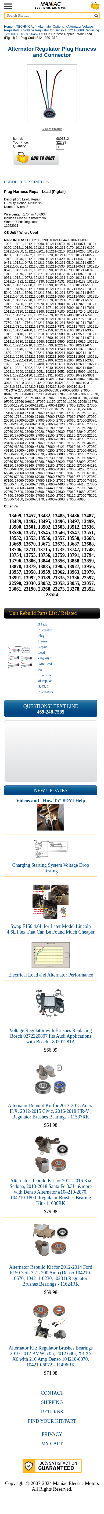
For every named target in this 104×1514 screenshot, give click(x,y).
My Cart (52, 1443)
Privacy (52, 1434)
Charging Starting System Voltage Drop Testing (50, 867)
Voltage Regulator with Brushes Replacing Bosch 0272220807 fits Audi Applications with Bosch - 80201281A (50, 1036)
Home (8, 26)
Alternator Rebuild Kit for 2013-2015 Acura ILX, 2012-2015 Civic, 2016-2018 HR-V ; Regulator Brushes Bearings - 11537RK (50, 1111)
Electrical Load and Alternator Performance (50, 975)
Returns (52, 1411)
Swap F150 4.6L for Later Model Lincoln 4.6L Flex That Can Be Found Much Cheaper (51, 929)
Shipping (52, 1402)
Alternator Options (51, 26)
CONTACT (52, 1393)
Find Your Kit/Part (52, 1421)
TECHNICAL (25, 26)
